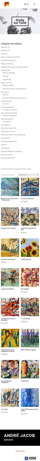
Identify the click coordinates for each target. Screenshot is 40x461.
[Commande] (25, 226)
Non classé (4, 125)
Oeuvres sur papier (7, 128)
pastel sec (4, 47)
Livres (5, 104)
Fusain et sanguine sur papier (10, 151)
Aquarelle (6, 79)
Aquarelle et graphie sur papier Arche (13, 67)
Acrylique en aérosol (8, 141)
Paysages (4, 70)
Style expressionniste (8, 113)
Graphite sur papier (7, 60)
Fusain (3, 54)
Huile (4, 76)
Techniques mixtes (9, 115)
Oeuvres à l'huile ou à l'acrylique (13, 89)
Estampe (4, 50)
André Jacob (20, 451)
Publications (5, 101)
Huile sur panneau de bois (9, 57)
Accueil (3, 169)
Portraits (4, 92)
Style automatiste (6, 107)
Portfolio (10, 169)
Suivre (32, 458)
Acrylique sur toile (9, 110)
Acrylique (6, 121)
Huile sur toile (7, 73)
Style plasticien (6, 119)
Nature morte (5, 83)
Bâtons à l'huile (6, 64)
